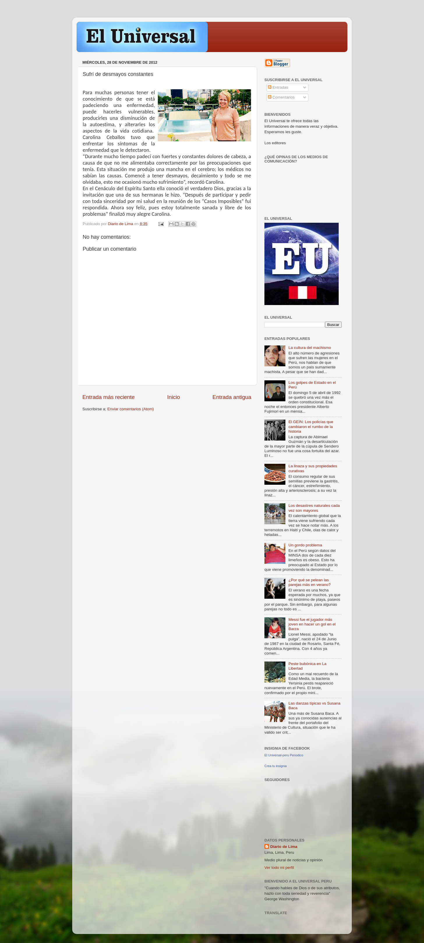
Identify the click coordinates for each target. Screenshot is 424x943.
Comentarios (281, 97)
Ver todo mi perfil (279, 867)
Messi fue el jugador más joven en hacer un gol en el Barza (311, 624)
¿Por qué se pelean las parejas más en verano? (309, 582)
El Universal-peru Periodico (283, 755)
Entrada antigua (232, 397)
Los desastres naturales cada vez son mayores (314, 507)
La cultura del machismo (309, 347)
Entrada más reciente (108, 397)
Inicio (173, 397)
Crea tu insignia (275, 766)
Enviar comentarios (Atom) (130, 409)
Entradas (278, 87)
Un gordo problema (305, 545)
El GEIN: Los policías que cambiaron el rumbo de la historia (310, 426)
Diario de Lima (283, 846)
